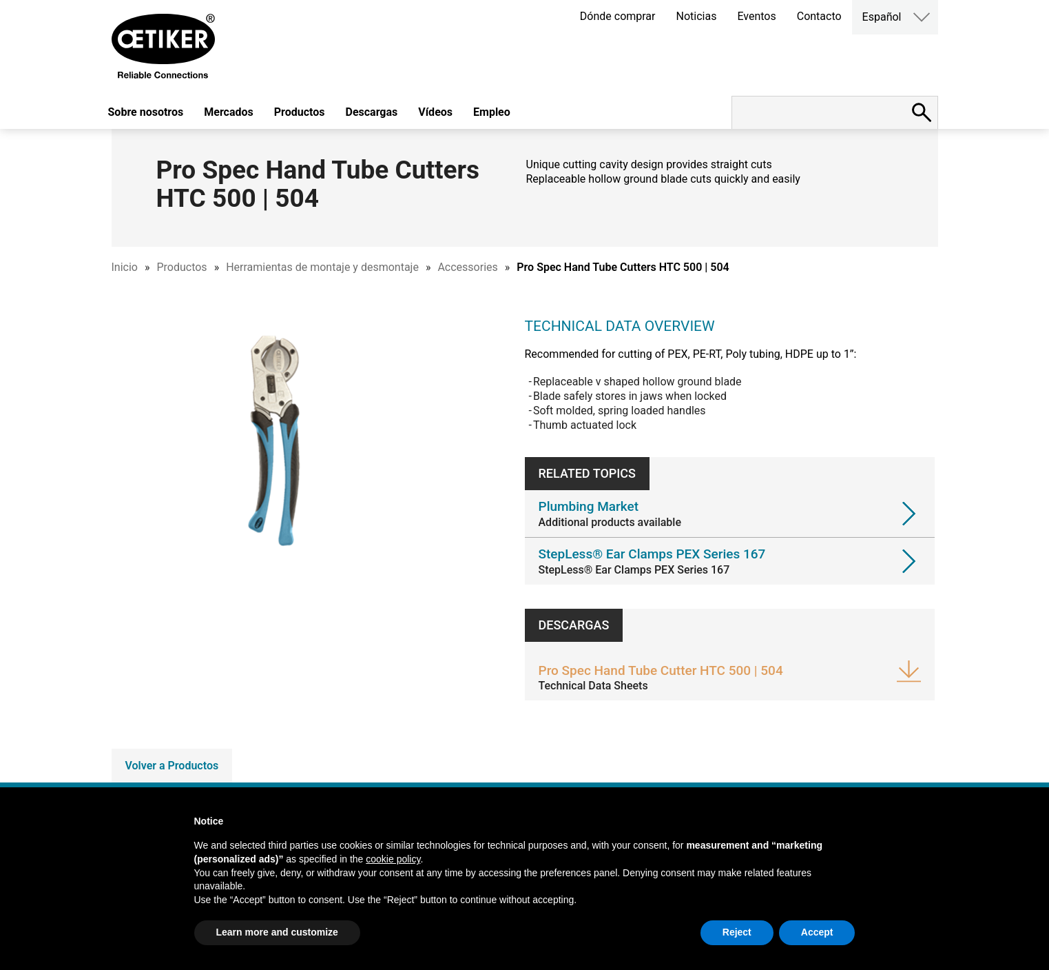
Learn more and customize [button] (277, 932)
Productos (299, 112)
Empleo (491, 112)
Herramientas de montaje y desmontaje (322, 267)
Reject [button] (737, 932)
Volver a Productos (172, 765)
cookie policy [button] (393, 859)
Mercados (228, 112)
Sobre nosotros (146, 112)
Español (882, 16)
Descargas (372, 112)
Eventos (756, 16)
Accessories (467, 267)
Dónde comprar (618, 16)
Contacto (819, 16)
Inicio (125, 267)
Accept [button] (817, 932)
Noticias (696, 16)
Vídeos (435, 112)
